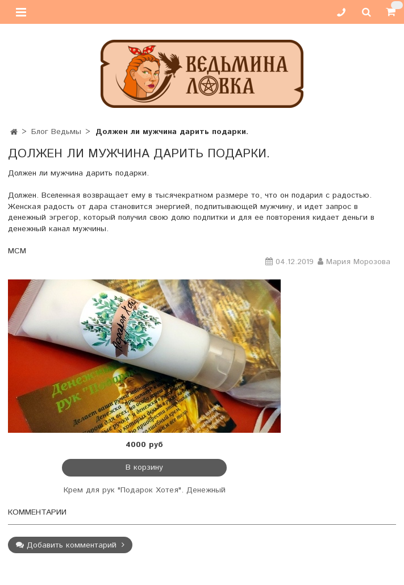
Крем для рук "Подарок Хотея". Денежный (145, 490)
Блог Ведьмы (56, 131)
